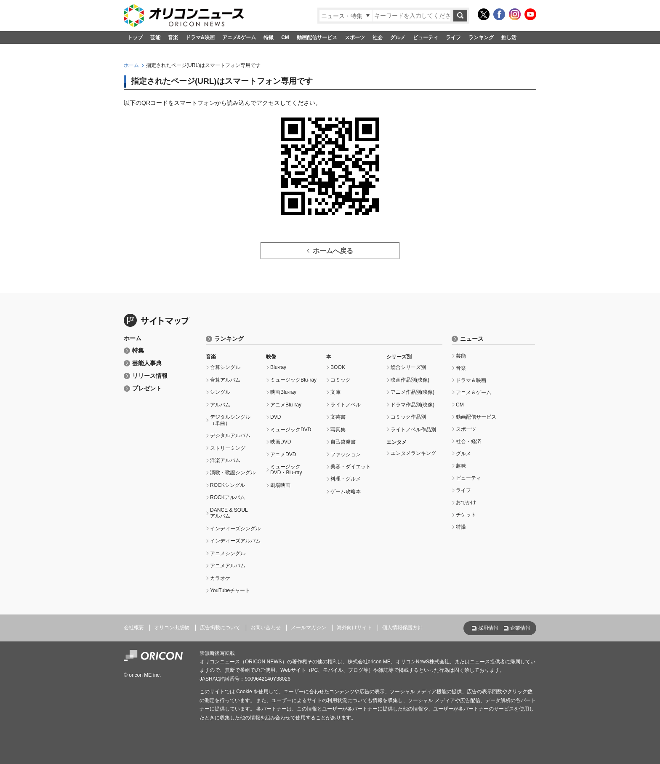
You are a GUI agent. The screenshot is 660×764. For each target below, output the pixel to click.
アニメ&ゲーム (239, 37)
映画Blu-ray (283, 392)
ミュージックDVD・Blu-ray (286, 469)
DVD (275, 417)
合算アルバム (225, 380)
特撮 (268, 37)
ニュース (472, 339)
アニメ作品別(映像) (412, 392)
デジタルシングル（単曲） (230, 420)
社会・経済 (468, 441)
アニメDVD (283, 454)
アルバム (220, 405)
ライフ (453, 37)
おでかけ (466, 502)
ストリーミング (227, 448)
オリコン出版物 (171, 627)
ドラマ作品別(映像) (412, 405)
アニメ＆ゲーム (473, 392)
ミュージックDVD (290, 430)
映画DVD (280, 442)
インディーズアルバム (235, 541)
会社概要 (134, 627)
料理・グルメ (345, 479)
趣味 (461, 465)
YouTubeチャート (230, 590)
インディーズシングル (235, 529)
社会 (378, 37)
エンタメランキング (413, 453)
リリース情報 (150, 376)
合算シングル (225, 367)
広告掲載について (220, 627)
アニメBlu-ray (285, 405)
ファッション (345, 454)
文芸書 (338, 417)
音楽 (173, 37)
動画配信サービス (317, 37)
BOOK (337, 367)
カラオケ (220, 578)
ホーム (131, 65)
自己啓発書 (343, 442)
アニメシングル (227, 553)
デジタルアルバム (230, 435)
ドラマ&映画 (200, 37)
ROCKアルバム (227, 497)
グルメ (397, 37)
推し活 (508, 37)
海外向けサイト (354, 627)
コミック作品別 (408, 417)
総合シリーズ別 (408, 367)
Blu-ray (278, 367)
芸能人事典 (147, 363)
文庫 (335, 392)
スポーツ (355, 37)
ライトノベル (345, 405)
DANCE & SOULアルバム (229, 513)
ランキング (481, 37)
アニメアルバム (227, 566)
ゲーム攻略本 (345, 491)
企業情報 (520, 628)
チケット (466, 514)
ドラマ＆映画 (471, 380)
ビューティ (425, 37)
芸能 (155, 37)
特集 (138, 350)
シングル (220, 392)
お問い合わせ (265, 627)
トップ (135, 37)
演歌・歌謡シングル (232, 472)
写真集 (338, 430)
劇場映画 (280, 485)
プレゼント (147, 388)
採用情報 (488, 628)
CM (285, 37)
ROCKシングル (227, 485)
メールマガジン (308, 627)
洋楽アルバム (225, 460)
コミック (340, 380)
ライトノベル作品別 (413, 430)
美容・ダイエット (350, 467)
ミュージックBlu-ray (293, 380)
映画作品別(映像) (410, 380)
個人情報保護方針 (402, 627)
